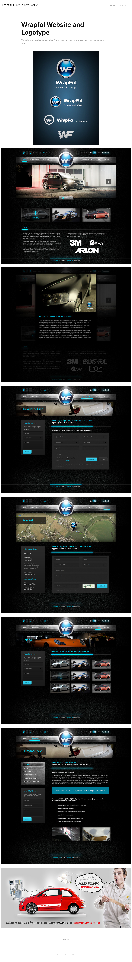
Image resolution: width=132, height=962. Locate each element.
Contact (124, 5)
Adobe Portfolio (70, 955)
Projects (114, 5)
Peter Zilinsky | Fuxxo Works (20, 5)
